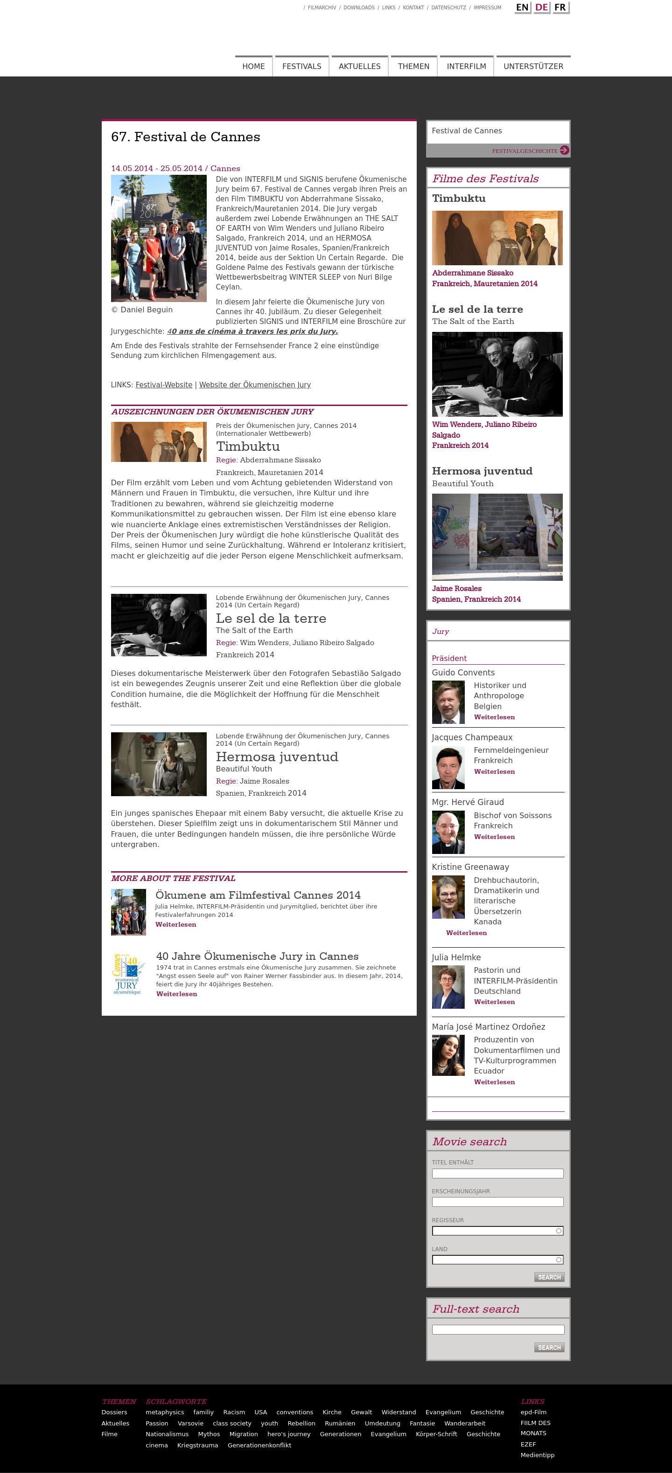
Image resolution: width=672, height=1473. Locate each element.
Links (389, 7)
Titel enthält (453, 1162)
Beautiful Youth (463, 484)
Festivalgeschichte (525, 150)
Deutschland (497, 991)
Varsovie (190, 1423)
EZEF (528, 1444)
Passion (157, 1423)
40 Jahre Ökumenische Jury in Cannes (257, 956)
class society (232, 1423)
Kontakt (413, 7)
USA (260, 1412)
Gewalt (361, 1412)
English (521, 6)
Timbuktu (248, 446)
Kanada (488, 921)
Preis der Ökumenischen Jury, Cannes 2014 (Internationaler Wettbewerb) (286, 429)
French (560, 6)
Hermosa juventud (277, 757)
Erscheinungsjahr (461, 1191)
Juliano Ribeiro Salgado (333, 643)
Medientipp (538, 1455)
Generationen (341, 1434)
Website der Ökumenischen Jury (255, 385)
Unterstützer (533, 66)
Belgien (488, 706)
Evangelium (444, 1412)
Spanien (230, 793)
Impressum (488, 7)
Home (253, 66)
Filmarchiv (322, 7)
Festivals (302, 66)
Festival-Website (164, 385)
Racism (234, 1412)
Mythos (209, 1434)
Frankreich (235, 472)
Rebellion (301, 1423)
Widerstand (399, 1412)
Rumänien (340, 1423)
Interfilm (466, 66)
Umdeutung (383, 1423)
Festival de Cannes (467, 130)
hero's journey (289, 1434)
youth (269, 1423)
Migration (244, 1434)
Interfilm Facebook (296, 5)
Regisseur (448, 1220)
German (540, 6)
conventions (294, 1412)
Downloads (359, 7)
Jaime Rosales (264, 781)
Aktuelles (360, 66)
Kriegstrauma (197, 1445)
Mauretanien (280, 472)
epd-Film (534, 1412)
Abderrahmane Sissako (280, 460)
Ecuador (489, 1071)
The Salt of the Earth (473, 321)
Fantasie (422, 1423)
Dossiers (114, 1412)
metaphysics (165, 1412)
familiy (204, 1412)
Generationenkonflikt (259, 1445)
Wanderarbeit (464, 1423)
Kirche (332, 1412)
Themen (414, 66)
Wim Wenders (264, 643)
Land (440, 1249)
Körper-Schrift (436, 1434)
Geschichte (487, 1412)
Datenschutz (449, 7)
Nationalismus (167, 1434)
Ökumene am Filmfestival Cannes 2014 (258, 895)
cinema (157, 1445)
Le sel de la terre (271, 618)
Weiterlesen (175, 924)
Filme (110, 1434)
